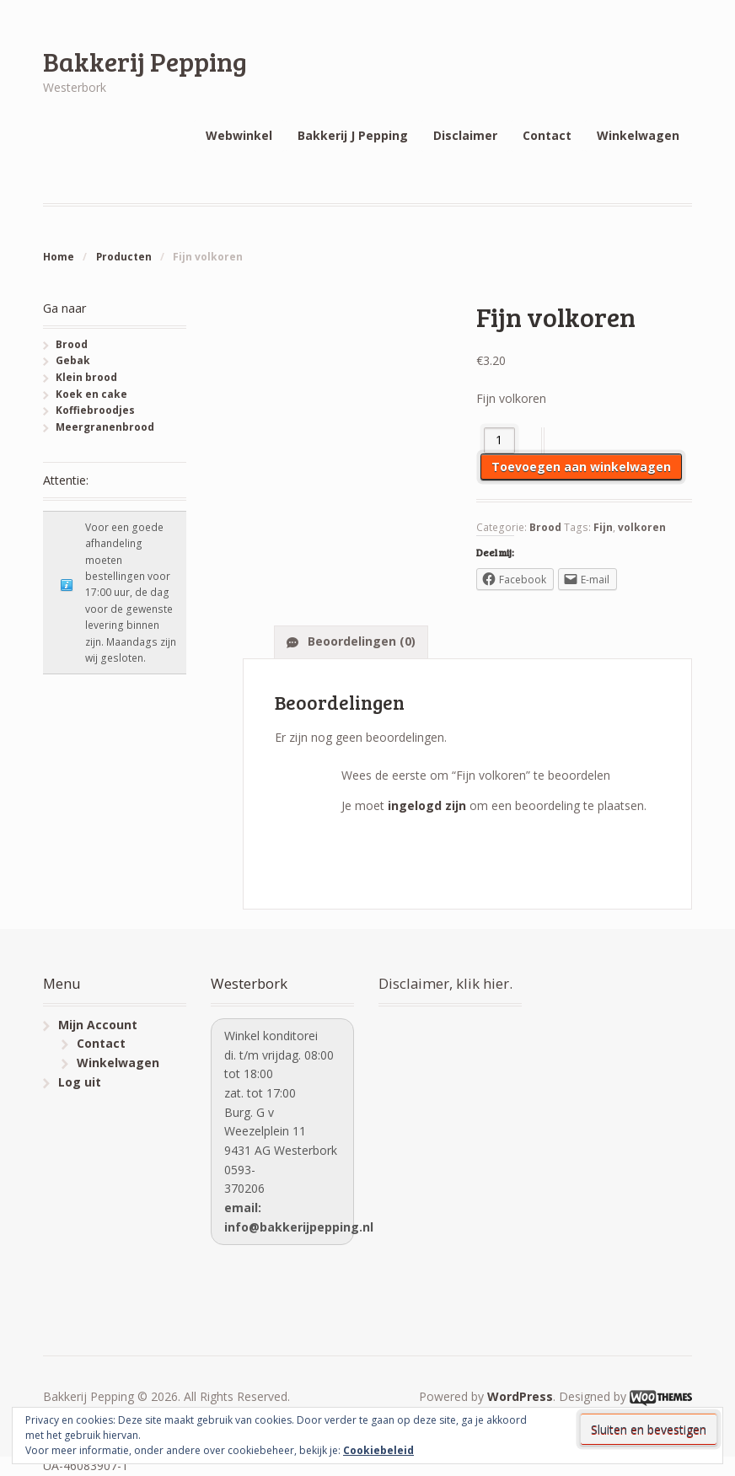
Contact (547, 135)
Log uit (79, 1082)
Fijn (603, 527)
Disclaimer (465, 135)
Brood (545, 527)
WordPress (520, 1396)
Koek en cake (91, 394)
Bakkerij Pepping (145, 61)
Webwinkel (239, 135)
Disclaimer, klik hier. (445, 983)
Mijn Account (97, 1025)
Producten (124, 257)
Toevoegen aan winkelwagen (581, 467)
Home (58, 257)
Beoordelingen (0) (360, 641)
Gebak (73, 360)
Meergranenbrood (105, 427)
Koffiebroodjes (95, 410)
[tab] (351, 641)
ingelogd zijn (427, 805)
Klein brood (86, 377)
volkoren (642, 527)
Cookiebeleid (378, 1450)
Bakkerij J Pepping (353, 135)
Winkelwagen (638, 135)
